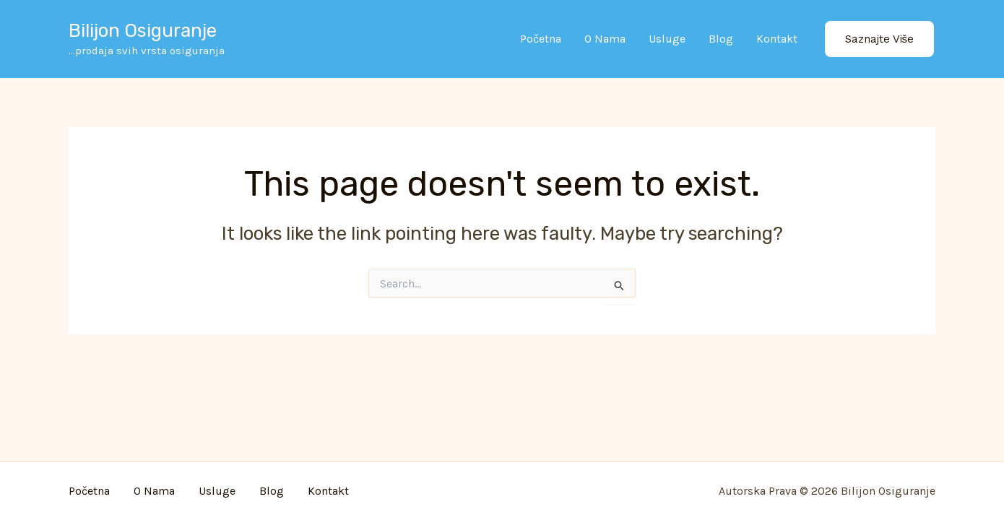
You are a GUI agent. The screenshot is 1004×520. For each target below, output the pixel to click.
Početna (540, 39)
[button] (879, 39)
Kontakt (776, 39)
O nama (605, 39)
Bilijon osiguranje (143, 31)
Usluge (667, 39)
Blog (721, 39)
